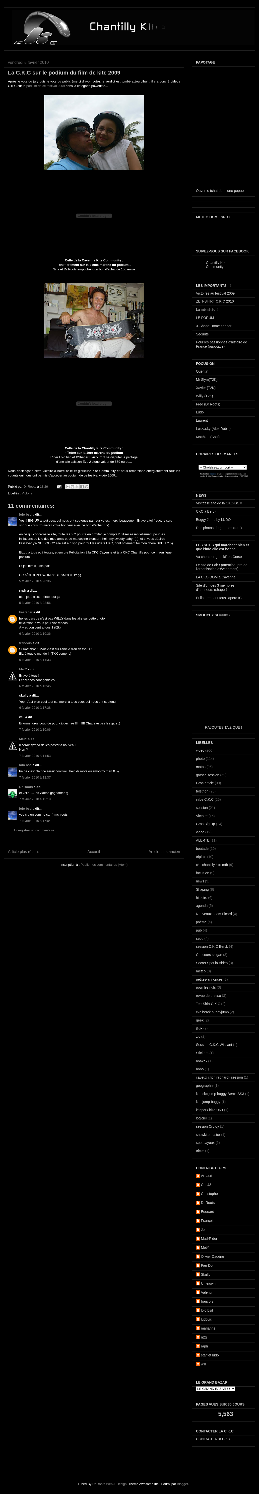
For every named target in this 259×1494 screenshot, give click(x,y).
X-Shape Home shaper (213, 326)
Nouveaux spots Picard (214, 914)
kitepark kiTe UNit (209, 1110)
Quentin (202, 371)
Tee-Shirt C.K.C (208, 1004)
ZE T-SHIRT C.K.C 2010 (215, 301)
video (200, 750)
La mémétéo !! (207, 310)
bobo (200, 1069)
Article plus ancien (164, 852)
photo (200, 759)
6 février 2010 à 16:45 (35, 686)
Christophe (209, 1194)
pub (199, 930)
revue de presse (208, 996)
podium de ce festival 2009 (45, 86)
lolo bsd (25, 514)
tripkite (201, 857)
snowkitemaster (208, 1135)
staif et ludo (210, 1355)
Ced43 (206, 1185)
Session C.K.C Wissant (214, 1045)
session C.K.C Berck (212, 946)
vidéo (200, 832)
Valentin (207, 1292)
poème (201, 922)
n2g (204, 1337)
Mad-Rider (209, 1239)
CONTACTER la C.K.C (213, 1439)
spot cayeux (205, 1143)
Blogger (182, 1484)
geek (199, 1020)
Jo (203, 1230)
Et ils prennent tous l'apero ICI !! (221, 598)
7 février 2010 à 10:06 (35, 729)
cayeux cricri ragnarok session (219, 1077)
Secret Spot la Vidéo (212, 963)
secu (199, 939)
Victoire (27, 493)
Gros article (205, 783)
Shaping (202, 889)
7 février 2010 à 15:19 (35, 799)
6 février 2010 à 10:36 (35, 633)
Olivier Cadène (212, 1256)
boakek (201, 1061)
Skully (205, 1274)
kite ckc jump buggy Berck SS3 (220, 1094)
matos (200, 767)
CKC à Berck (206, 511)
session (202, 808)
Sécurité (202, 334)
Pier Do (207, 1265)
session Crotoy (207, 1126)
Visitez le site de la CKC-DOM (219, 503)
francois (25, 643)
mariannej (208, 1328)
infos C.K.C (205, 799)
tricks (200, 1151)
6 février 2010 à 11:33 (35, 660)
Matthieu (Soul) (208, 437)
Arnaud (206, 1176)
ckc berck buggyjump (212, 1012)
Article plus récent (23, 852)
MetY (23, 669)
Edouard (207, 1212)
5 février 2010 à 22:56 (35, 603)
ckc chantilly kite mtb (212, 865)
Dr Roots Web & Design (109, 1484)
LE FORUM (205, 318)
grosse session (207, 775)
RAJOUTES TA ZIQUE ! (223, 727)
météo (201, 971)
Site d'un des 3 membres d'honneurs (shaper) (215, 587)
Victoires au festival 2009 (215, 293)
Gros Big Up (205, 824)
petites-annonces (209, 979)
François (207, 1221)
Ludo (200, 412)
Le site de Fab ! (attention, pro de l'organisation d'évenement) (221, 567)
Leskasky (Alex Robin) (213, 429)
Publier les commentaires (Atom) (104, 864)
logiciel (201, 1118)
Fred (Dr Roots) (208, 404)
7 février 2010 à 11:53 (35, 756)
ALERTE (202, 840)
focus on (202, 873)
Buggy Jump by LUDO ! (214, 520)
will (203, 1364)
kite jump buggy (208, 1102)
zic (198, 1036)
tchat (214, 191)
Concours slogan (209, 955)
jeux (199, 1028)
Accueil (93, 852)
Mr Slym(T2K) (206, 380)
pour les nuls (206, 987)
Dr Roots (30, 486)
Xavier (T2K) (206, 388)
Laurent (202, 420)
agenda (202, 906)
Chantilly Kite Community (216, 265)
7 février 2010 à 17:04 (35, 821)
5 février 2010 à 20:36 (35, 581)
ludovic (206, 1319)
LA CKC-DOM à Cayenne (216, 577)
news (200, 881)
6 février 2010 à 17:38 (35, 707)
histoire (201, 898)
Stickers (202, 1053)
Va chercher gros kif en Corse (219, 557)
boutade (202, 849)
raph (204, 1346)
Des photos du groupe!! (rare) (219, 528)
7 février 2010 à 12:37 (35, 777)
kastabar (25, 612)
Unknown (208, 1283)
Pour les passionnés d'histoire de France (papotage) (221, 344)
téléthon (202, 791)
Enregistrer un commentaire (34, 830)
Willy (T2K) (204, 396)
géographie (204, 1086)
